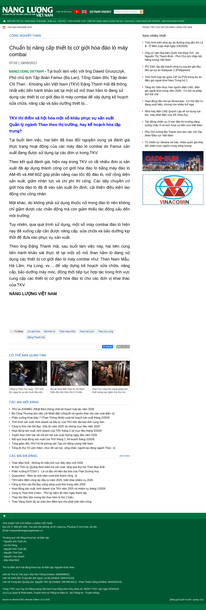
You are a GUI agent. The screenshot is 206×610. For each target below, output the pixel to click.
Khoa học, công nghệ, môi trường (142, 21)
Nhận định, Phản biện (35, 21)
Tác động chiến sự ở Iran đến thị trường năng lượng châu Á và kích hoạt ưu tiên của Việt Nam (173, 123)
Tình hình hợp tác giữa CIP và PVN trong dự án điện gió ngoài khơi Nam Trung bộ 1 (173, 79)
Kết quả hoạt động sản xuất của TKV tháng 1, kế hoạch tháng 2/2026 (53, 439)
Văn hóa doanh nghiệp (173, 21)
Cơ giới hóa (34, 331)
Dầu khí (62, 21)
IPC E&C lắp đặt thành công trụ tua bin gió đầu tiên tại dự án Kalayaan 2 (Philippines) (173, 68)
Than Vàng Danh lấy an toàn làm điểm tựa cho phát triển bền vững (51, 501)
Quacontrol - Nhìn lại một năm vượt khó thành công (44, 475)
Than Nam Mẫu (67, 331)
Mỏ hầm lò (49, 331)
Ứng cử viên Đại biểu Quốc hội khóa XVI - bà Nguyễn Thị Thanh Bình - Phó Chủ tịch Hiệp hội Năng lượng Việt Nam (173, 56)
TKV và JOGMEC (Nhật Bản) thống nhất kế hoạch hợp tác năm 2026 (53, 409)
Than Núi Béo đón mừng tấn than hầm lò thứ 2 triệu (42, 497)
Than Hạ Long (105, 331)
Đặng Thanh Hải (36, 337)
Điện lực (52, 21)
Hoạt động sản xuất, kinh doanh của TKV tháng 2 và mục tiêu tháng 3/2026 (57, 430)
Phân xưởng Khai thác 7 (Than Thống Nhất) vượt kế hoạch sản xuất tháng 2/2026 (61, 417)
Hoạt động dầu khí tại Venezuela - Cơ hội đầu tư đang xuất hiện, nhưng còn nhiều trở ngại (174, 103)
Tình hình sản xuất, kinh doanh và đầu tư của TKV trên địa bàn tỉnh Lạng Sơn (58, 422)
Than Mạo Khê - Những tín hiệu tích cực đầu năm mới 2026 (47, 462)
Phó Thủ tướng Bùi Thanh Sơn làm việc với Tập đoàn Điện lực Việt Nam (173, 133)
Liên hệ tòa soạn (64, 12)
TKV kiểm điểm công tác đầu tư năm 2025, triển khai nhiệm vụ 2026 (52, 480)
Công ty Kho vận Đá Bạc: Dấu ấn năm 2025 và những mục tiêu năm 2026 (56, 426)
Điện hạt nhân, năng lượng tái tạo (105, 21)
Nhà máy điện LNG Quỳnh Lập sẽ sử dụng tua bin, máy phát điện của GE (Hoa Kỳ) (172, 113)
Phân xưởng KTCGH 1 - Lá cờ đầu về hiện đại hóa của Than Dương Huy (55, 471)
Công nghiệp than (76, 21)
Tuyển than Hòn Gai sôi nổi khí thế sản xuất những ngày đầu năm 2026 (54, 435)
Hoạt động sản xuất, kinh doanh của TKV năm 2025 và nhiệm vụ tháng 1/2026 (58, 488)
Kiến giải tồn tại (15, 21)
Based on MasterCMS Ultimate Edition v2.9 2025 (26, 599)
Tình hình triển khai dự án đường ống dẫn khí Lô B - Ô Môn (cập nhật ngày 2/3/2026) (174, 44)
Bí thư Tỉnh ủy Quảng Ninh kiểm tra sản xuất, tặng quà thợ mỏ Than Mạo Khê (58, 467)
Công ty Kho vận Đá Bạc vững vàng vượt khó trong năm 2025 (48, 484)
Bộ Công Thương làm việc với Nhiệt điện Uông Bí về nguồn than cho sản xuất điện (63, 413)
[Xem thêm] (125, 456)
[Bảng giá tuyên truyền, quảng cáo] (186, 599)
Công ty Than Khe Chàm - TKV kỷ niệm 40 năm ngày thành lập (49, 493)
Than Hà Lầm (87, 331)
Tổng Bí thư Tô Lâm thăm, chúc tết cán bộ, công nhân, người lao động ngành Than (63, 448)
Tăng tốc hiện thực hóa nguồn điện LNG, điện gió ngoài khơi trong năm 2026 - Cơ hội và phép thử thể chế (173, 91)
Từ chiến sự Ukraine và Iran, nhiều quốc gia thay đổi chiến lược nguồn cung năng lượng (174, 144)
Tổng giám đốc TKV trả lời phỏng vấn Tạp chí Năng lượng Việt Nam (52, 443)
